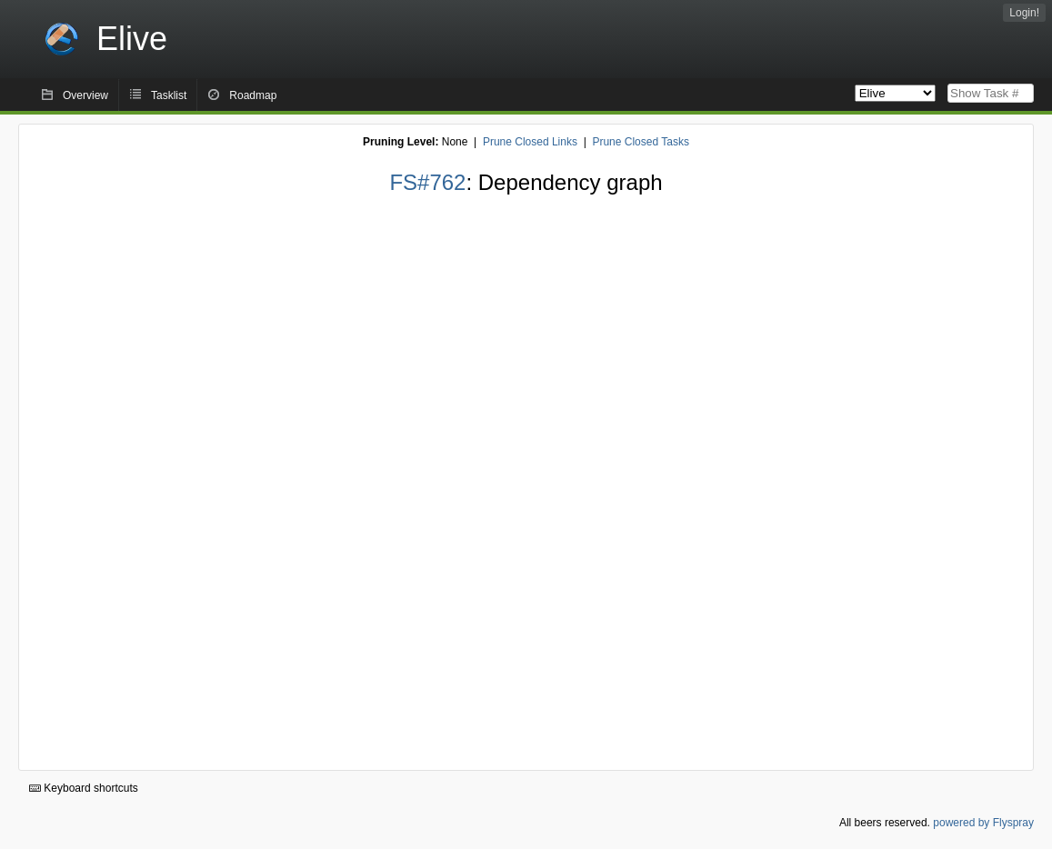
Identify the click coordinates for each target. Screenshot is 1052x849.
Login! (1024, 12)
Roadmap (252, 95)
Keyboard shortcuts (83, 788)
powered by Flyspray (983, 822)
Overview (85, 95)
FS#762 (427, 182)
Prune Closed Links (530, 141)
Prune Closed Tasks (640, 141)
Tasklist (168, 95)
